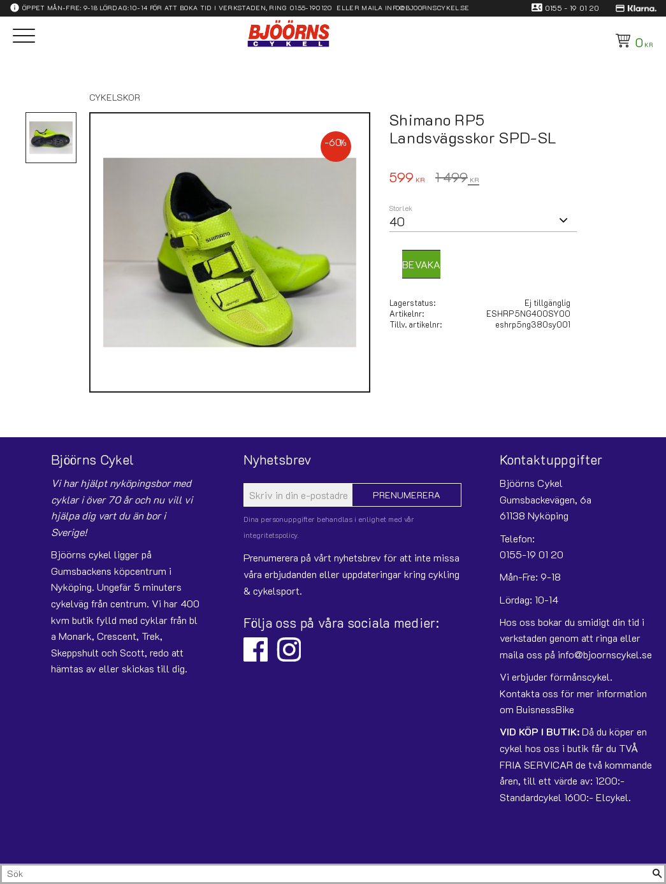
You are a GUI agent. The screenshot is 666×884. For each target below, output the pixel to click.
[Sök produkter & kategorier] (326, 874)
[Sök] (657, 874)
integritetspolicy (270, 535)
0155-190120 (311, 7)
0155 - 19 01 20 (572, 8)
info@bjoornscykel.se (427, 7)
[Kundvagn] (632, 41)
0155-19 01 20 (531, 554)
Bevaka (421, 264)
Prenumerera (406, 495)
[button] (24, 36)
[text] (407, 179)
